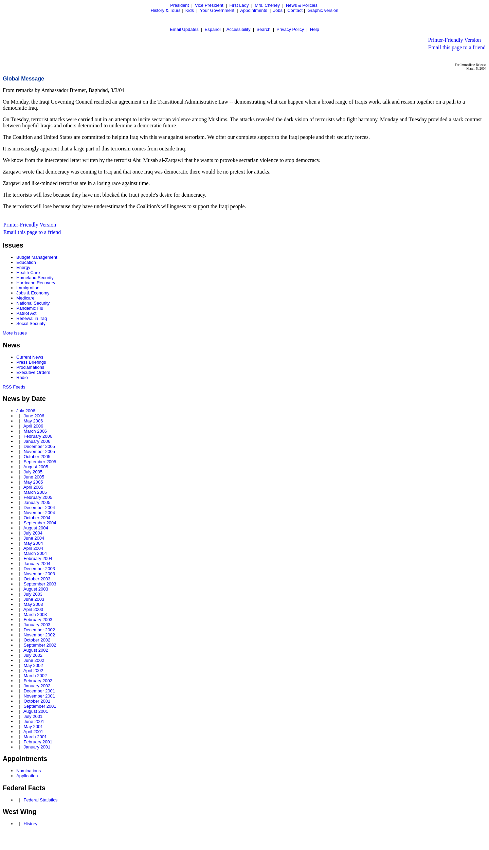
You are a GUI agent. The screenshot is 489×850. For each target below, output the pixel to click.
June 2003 (33, 599)
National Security (33, 303)
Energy (23, 267)
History (30, 823)
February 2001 (37, 741)
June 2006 (33, 415)
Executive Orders (33, 372)
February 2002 (37, 680)
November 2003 (39, 573)
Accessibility (239, 29)
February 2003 (37, 619)
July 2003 (32, 594)
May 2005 (33, 482)
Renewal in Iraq (31, 318)
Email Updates (184, 29)
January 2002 (36, 685)
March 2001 (35, 736)
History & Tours (166, 10)
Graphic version (322, 10)
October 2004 (36, 517)
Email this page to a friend (457, 47)
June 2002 (33, 660)
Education (26, 262)
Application (27, 775)
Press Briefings (31, 362)
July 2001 (32, 716)
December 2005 (39, 446)
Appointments (253, 10)
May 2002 (33, 665)
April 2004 (33, 548)
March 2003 (35, 614)
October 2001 (36, 701)
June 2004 (33, 538)
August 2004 (35, 527)
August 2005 (35, 466)
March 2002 (35, 675)
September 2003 (39, 583)
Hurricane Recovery (35, 282)
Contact (295, 10)
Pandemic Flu (29, 308)
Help (314, 29)
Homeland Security (35, 277)
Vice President (209, 5)
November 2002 (39, 634)
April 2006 (33, 426)
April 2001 (33, 731)
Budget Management (36, 257)
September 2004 (39, 522)
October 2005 (36, 456)
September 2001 (39, 706)
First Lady (239, 5)
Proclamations (30, 367)
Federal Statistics (40, 799)
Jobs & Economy (33, 292)
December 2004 (39, 507)
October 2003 (36, 578)
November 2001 (39, 696)
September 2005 (39, 461)
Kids (189, 10)
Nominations (28, 770)
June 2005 (33, 477)
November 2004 (39, 512)
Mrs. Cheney (267, 5)
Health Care (28, 272)
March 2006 (35, 431)
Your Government (217, 10)
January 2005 (36, 502)
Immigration (27, 287)
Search (263, 29)
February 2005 (37, 497)
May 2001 (33, 726)
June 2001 (33, 721)
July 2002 (32, 655)
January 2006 (36, 441)
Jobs (278, 10)
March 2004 (35, 553)
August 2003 (35, 589)
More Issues (15, 333)
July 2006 (25, 410)
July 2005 (32, 471)
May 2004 (33, 543)
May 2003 (33, 604)
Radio (22, 377)
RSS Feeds (14, 387)
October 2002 (36, 640)
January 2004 (36, 563)
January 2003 (36, 624)
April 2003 (33, 609)
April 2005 (33, 487)
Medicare (25, 298)
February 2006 (37, 436)
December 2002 (39, 629)
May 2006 (33, 420)
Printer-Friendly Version (454, 40)
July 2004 (32, 533)
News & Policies (302, 5)
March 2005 (35, 492)
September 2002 (39, 645)
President (179, 5)
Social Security (31, 323)
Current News (29, 357)
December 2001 (39, 690)
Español (213, 29)
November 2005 (39, 451)
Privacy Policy (290, 29)
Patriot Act (26, 313)
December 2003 (39, 568)
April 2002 (33, 670)
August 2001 (35, 711)
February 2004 (37, 558)
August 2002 (35, 650)
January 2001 (36, 746)
